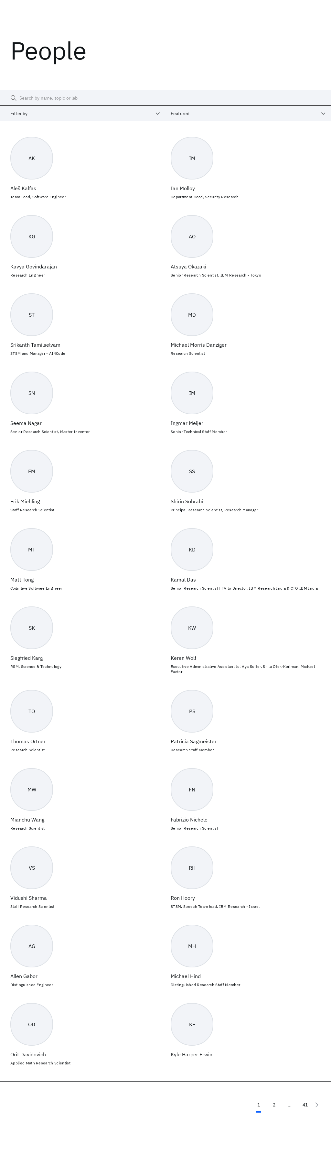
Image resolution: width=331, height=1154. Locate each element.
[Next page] (317, 1105)
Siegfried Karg (26, 658)
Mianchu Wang (27, 819)
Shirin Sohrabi (187, 501)
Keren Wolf (183, 658)
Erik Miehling (25, 501)
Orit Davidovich (28, 1054)
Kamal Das (183, 579)
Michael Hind (186, 976)
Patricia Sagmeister (194, 741)
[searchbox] (165, 98)
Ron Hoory (183, 898)
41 (305, 1105)
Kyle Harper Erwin (191, 1054)
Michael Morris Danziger (199, 345)
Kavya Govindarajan (33, 266)
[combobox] (83, 113)
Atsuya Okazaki (188, 266)
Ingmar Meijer (187, 423)
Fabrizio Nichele (189, 819)
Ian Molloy (183, 188)
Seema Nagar (26, 423)
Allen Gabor (23, 976)
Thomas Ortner (28, 741)
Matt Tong (22, 579)
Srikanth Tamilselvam (35, 345)
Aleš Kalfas (23, 188)
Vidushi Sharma (28, 898)
